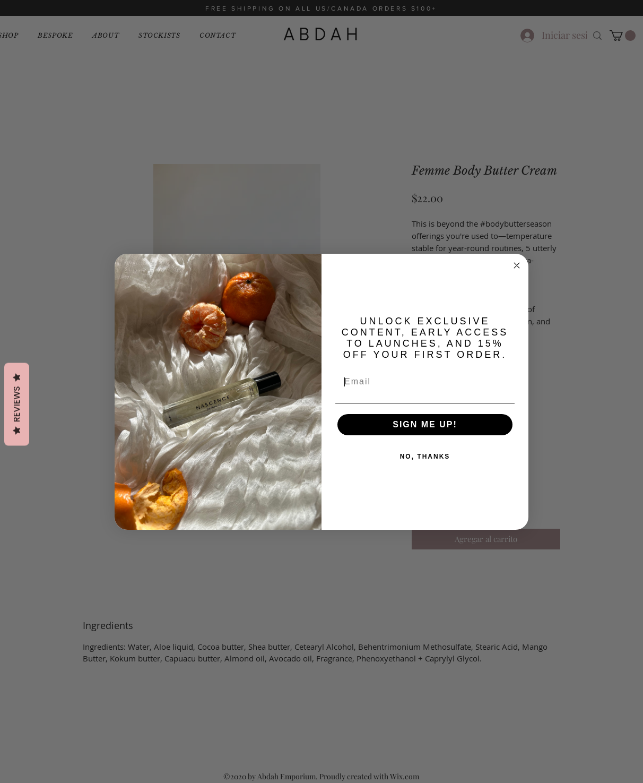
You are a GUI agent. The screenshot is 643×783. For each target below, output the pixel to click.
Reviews (17, 404)
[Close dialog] (516, 265)
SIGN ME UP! (425, 424)
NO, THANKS (425, 456)
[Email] (425, 381)
